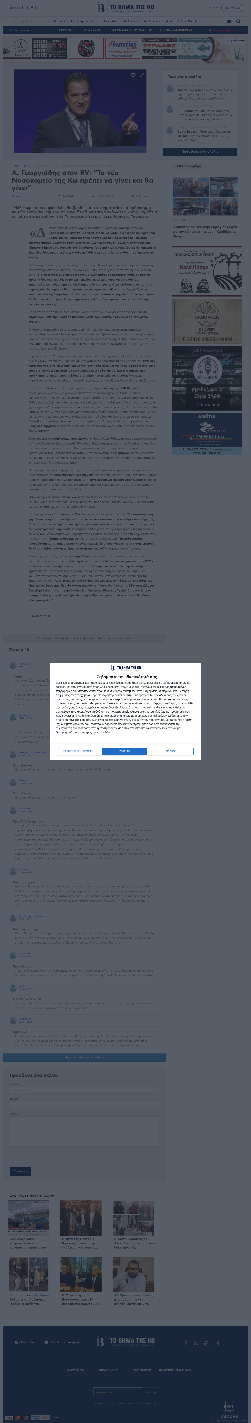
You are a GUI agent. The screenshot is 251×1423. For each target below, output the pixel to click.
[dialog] (125, 711)
